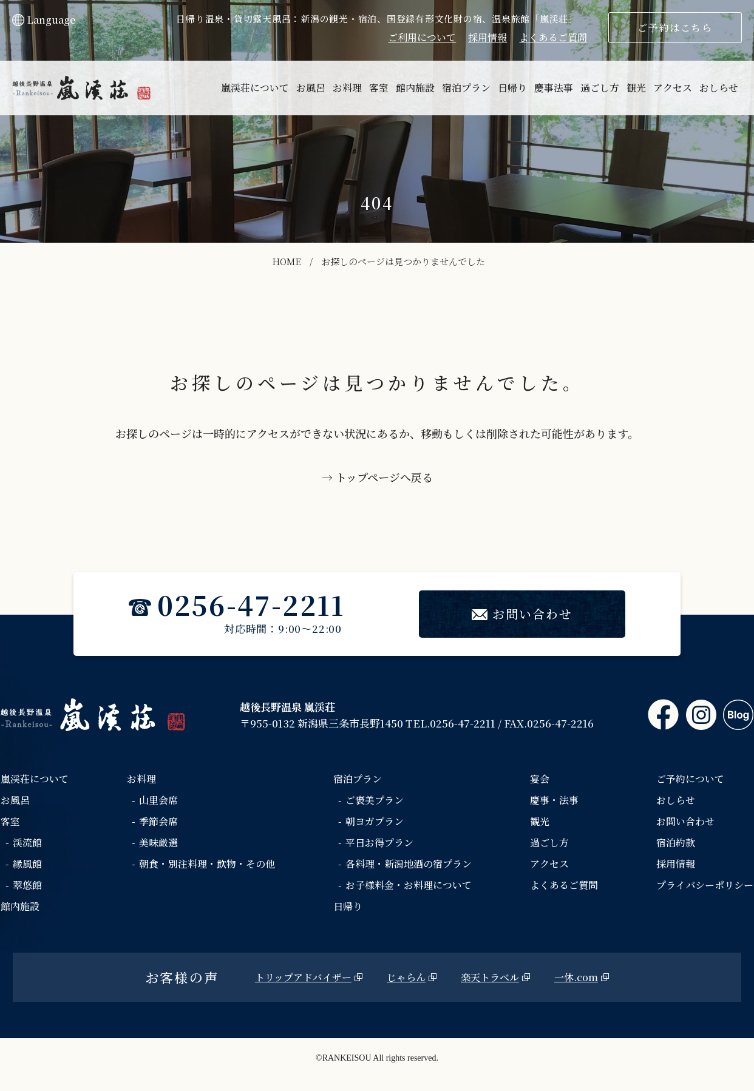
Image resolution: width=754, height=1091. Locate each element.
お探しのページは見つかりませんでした (403, 261)
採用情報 (487, 37)
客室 (379, 88)
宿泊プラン (466, 88)
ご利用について (422, 37)
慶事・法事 (554, 800)
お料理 (347, 88)
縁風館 (27, 864)
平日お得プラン (379, 842)
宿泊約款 (675, 842)
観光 (636, 88)
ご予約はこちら (674, 28)
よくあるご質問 (553, 37)
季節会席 (158, 821)
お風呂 (310, 88)
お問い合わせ (522, 614)
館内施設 (415, 88)
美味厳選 (158, 842)
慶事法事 (553, 88)
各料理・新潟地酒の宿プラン (408, 864)
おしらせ (718, 88)
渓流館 (27, 842)
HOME (286, 261)
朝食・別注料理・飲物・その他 (207, 864)
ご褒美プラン (374, 800)
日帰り (512, 88)
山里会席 (158, 800)
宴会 (539, 779)
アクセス (672, 88)
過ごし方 (599, 88)
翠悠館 (27, 885)
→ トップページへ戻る (377, 477)
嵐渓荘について (255, 88)
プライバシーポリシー (704, 885)
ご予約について (690, 779)
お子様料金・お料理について (408, 885)
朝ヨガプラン (374, 821)
